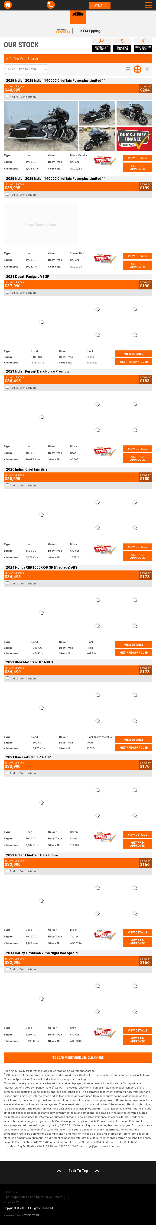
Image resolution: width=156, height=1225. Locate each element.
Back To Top (78, 1171)
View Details (137, 158)
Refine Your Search (22, 59)
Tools (100, 5)
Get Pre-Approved (137, 167)
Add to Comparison (23, 96)
